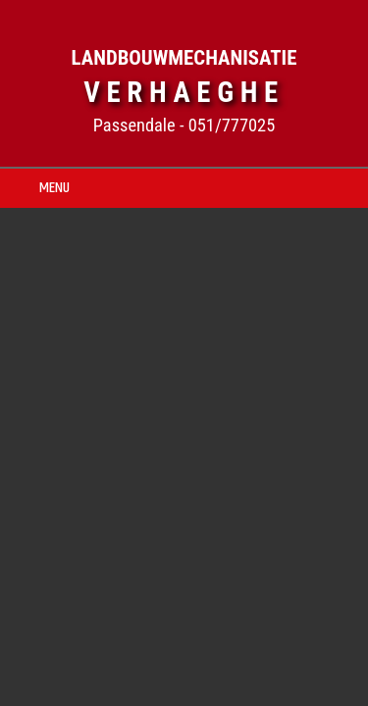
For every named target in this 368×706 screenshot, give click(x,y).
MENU (54, 188)
